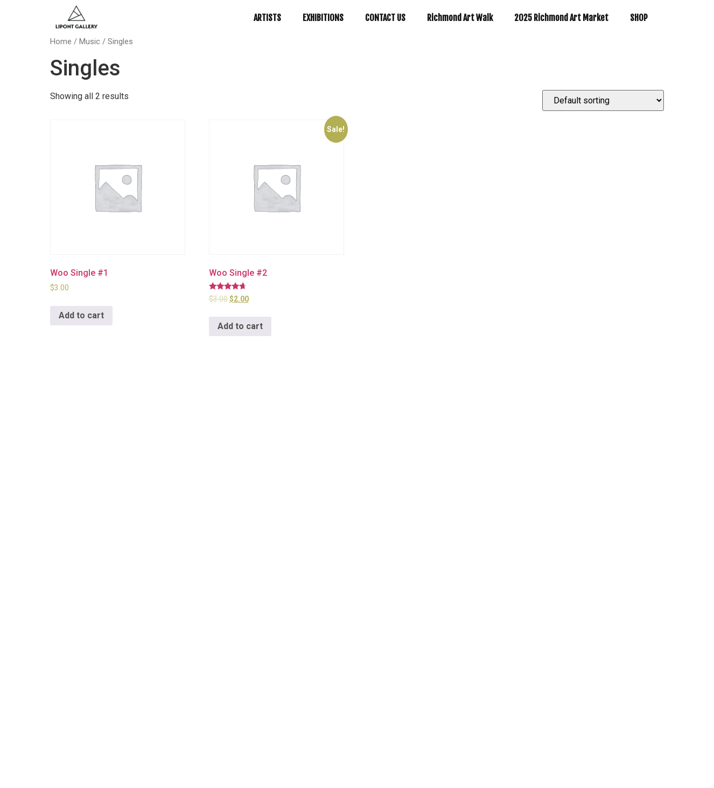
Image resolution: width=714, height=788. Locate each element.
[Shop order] (603, 100)
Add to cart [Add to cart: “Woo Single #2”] (240, 326)
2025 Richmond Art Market (561, 17)
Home (61, 41)
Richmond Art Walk (460, 17)
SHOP (639, 17)
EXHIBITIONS (323, 17)
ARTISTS (267, 17)
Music (89, 41)
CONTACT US (385, 17)
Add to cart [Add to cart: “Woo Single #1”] (81, 315)
